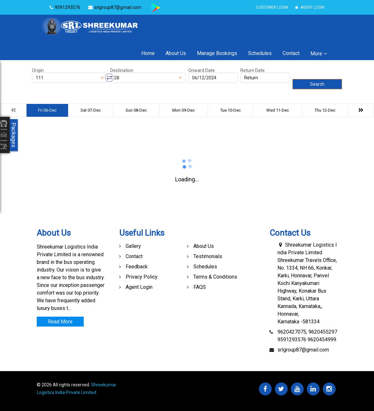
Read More (60, 322)
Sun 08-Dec (136, 110)
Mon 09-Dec (183, 110)
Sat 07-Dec (91, 110)
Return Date (252, 70)
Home (148, 53)
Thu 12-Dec (325, 110)
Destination (121, 70)
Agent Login (309, 7)
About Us (176, 53)
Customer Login (272, 7)
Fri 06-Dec (47, 110)
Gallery (133, 246)
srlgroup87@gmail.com (303, 350)
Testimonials (207, 256)
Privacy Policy (142, 277)
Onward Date (201, 70)
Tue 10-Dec (230, 110)
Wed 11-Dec (277, 110)
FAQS (199, 287)
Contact (291, 53)
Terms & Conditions (215, 277)
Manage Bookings (217, 53)
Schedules (260, 53)
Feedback (137, 267)
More (316, 54)
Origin (38, 70)
